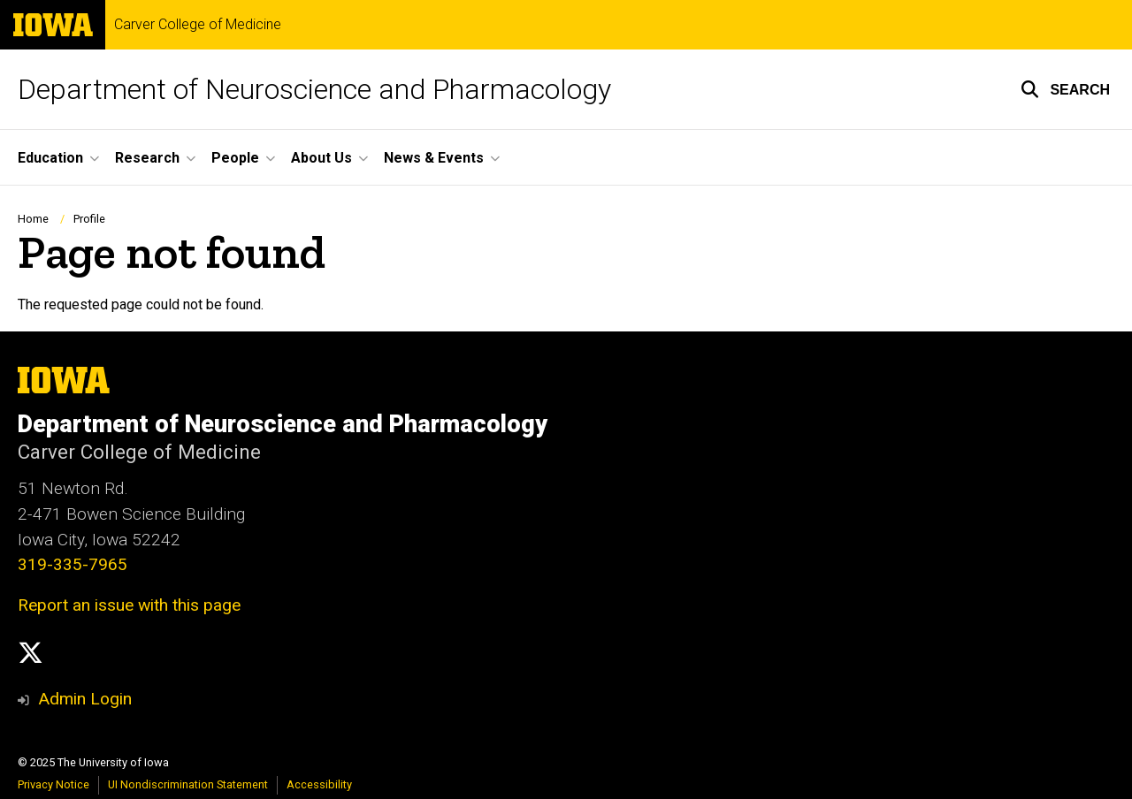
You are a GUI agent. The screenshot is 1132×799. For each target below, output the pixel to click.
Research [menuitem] (147, 157)
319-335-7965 (72, 564)
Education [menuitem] (50, 157)
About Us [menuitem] (321, 157)
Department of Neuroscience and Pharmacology (314, 89)
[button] (1065, 89)
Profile (89, 218)
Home (33, 218)
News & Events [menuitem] (434, 157)
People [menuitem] (235, 157)
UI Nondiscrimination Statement (188, 784)
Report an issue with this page (129, 605)
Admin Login (85, 699)
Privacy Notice (53, 784)
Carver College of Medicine (197, 25)
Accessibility (319, 784)
